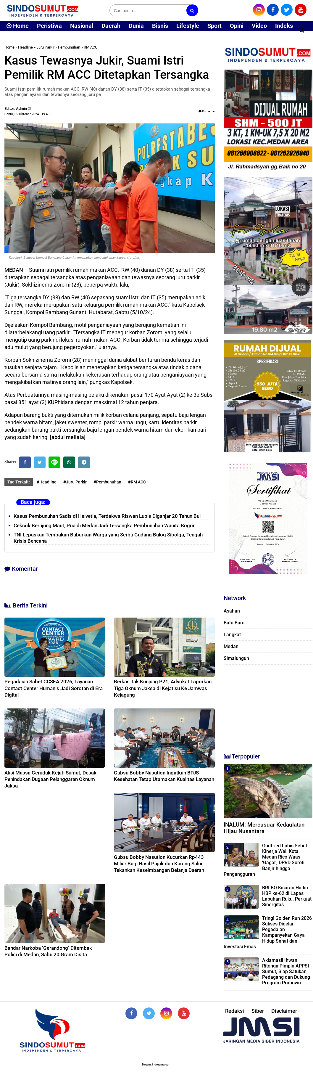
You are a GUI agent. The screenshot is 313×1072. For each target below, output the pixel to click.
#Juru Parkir (75, 482)
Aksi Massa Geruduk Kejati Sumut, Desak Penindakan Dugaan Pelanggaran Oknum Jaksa (50, 779)
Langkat (232, 634)
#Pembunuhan (107, 482)
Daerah (110, 25)
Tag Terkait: (18, 482)
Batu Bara (234, 623)
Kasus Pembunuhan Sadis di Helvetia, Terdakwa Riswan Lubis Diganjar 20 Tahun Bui (107, 516)
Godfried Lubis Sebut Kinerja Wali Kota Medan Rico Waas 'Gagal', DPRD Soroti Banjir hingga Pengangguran (265, 860)
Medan (231, 646)
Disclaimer (284, 1011)
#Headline (47, 482)
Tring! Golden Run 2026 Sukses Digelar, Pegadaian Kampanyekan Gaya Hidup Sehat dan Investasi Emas (268, 932)
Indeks (284, 25)
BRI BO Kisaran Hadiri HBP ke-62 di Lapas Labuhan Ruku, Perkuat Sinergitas (287, 896)
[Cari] (301, 29)
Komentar (207, 111)
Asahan (232, 611)
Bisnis (160, 25)
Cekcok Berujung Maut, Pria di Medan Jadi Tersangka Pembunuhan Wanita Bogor (104, 525)
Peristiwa (49, 25)
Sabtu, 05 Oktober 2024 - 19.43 (26, 114)
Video (259, 25)
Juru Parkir (45, 47)
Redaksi (234, 1011)
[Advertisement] (268, 706)
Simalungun (236, 658)
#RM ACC (137, 482)
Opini (236, 25)
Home (18, 25)
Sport (214, 25)
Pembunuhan (69, 47)
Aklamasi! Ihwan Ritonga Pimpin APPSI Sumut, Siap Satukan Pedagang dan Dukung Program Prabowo (286, 971)
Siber (257, 1011)
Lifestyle (187, 25)
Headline (25, 47)
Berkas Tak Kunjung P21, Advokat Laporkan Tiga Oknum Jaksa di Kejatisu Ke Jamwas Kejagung (163, 688)
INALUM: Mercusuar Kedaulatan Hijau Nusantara (264, 828)
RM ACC (90, 47)
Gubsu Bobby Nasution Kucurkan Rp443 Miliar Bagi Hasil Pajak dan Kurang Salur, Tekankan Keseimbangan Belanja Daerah (159, 863)
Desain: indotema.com (156, 1064)
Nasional (81, 25)
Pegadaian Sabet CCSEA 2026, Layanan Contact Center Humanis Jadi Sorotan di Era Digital (53, 688)
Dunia (136, 25)
